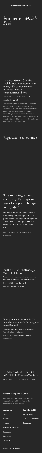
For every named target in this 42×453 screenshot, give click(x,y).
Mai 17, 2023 (8, 380)
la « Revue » (11, 100)
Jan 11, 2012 (7, 97)
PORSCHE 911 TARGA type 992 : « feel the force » (19, 272)
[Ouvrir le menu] (37, 5)
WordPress (16, 448)
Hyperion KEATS (24, 97)
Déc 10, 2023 (8, 335)
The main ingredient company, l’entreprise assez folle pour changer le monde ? (20, 201)
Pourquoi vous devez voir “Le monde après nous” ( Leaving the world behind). (21, 322)
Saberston (22, 380)
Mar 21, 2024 (8, 232)
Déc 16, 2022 (8, 283)
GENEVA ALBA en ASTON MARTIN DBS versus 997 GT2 (20, 374)
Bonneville (23, 283)
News (19, 100)
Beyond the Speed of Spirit (21, 5)
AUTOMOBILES (13, 286)
